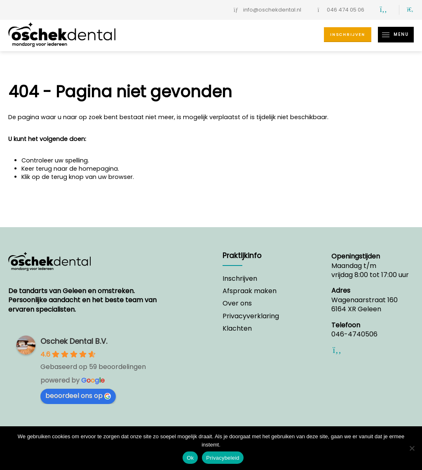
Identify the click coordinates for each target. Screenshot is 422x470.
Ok (190, 458)
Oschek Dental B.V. (73, 341)
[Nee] (412, 448)
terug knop (67, 177)
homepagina (98, 168)
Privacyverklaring (251, 316)
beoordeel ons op (78, 395)
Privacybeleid (222, 458)
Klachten (237, 328)
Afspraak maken (250, 291)
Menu (393, 34)
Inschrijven (347, 34)
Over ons (237, 303)
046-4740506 (354, 334)
